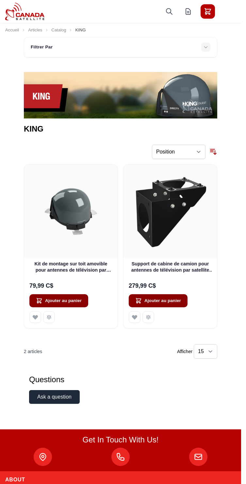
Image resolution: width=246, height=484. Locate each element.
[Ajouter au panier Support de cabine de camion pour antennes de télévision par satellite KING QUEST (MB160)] (158, 300)
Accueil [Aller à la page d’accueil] (12, 29)
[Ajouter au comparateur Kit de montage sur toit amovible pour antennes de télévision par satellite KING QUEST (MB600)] (49, 317)
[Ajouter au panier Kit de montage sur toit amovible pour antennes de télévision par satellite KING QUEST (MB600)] (58, 300)
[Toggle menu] (226, 11)
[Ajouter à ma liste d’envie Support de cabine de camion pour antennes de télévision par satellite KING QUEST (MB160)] (134, 317)
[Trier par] (178, 152)
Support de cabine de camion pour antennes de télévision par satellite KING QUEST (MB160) (170, 267)
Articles (35, 29)
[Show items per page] (205, 351)
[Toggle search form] (169, 11)
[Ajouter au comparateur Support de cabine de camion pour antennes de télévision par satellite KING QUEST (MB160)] (148, 317)
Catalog (58, 29)
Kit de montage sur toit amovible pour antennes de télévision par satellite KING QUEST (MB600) (70, 267)
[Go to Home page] (24, 11)
